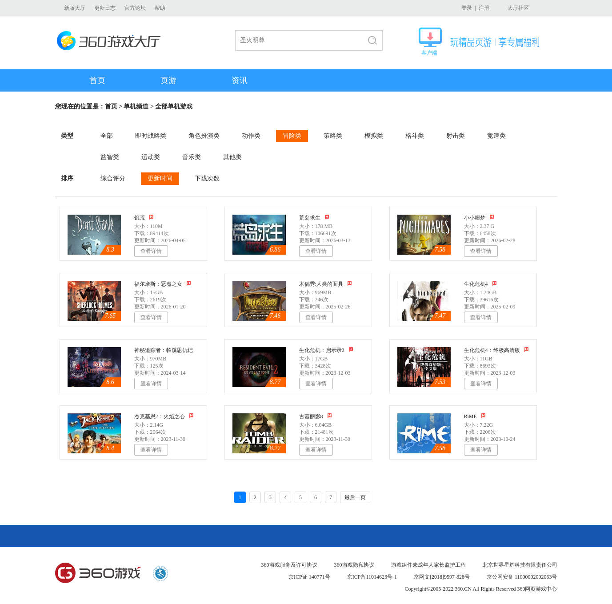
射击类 (455, 135)
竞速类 (496, 135)
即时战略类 (150, 135)
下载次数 (207, 178)
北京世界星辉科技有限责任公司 (520, 565)
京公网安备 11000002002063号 (522, 577)
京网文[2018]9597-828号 (442, 577)
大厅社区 (518, 8)
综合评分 (112, 178)
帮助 (160, 8)
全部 (106, 135)
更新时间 (160, 178)
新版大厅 (74, 8)
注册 (484, 8)
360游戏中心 (98, 573)
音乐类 (191, 157)
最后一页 (355, 497)
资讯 (240, 80)
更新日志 (105, 8)
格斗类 (414, 135)
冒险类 (292, 135)
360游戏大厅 (111, 40)
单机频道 (136, 106)
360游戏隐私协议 (354, 565)
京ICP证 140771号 (309, 577)
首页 (97, 80)
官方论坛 (135, 8)
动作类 (251, 135)
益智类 (109, 157)
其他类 (232, 157)
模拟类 (373, 135)
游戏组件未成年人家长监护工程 (428, 565)
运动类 (150, 157)
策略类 (333, 135)
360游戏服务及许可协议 (289, 565)
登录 (466, 8)
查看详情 (151, 251)
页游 (168, 80)
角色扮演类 (204, 135)
